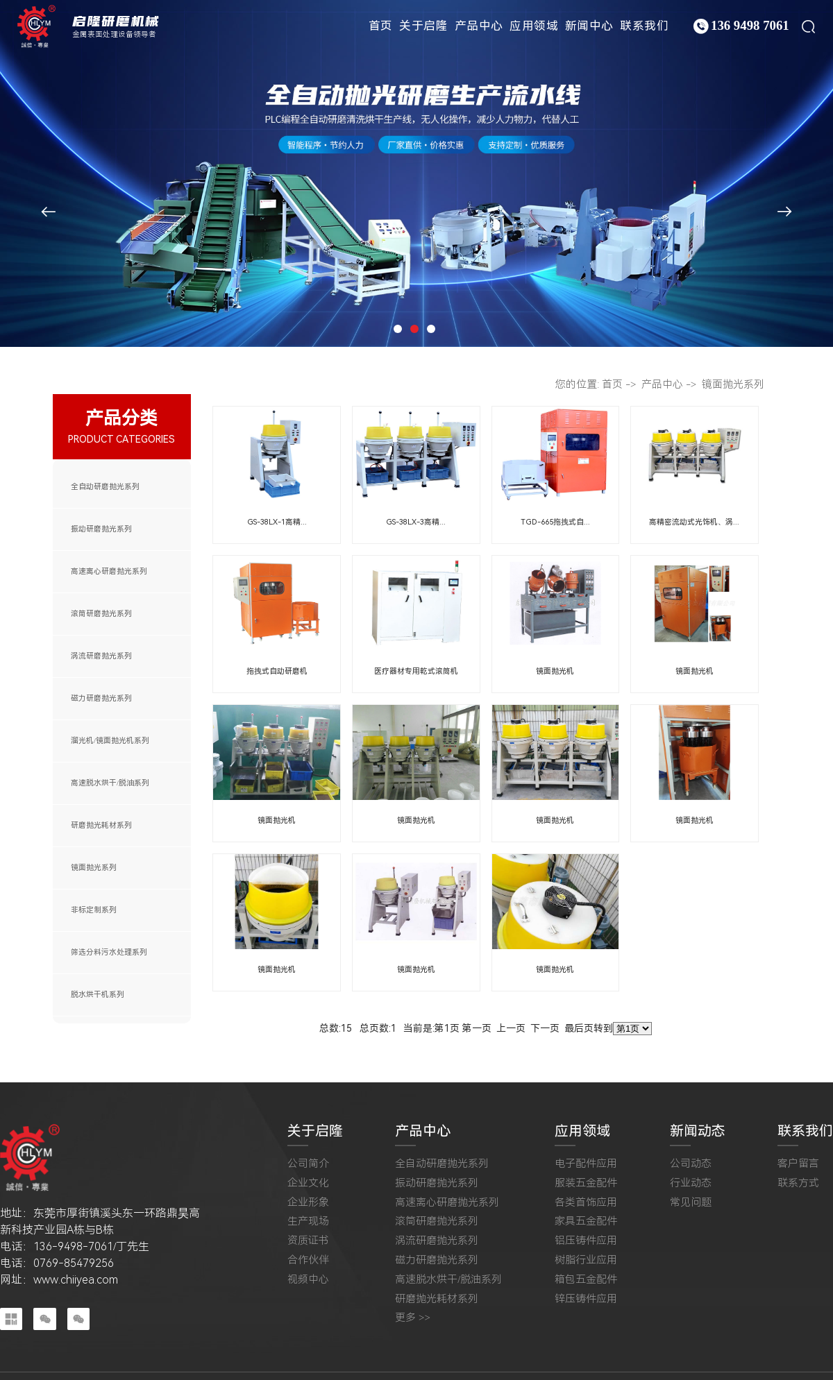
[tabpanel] (416, 173)
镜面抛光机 (555, 671)
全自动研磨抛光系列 (105, 486)
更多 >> (412, 1318)
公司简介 (308, 1164)
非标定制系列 (94, 909)
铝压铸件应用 (586, 1241)
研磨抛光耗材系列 (101, 825)
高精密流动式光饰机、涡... (694, 522)
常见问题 (691, 1203)
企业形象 (308, 1203)
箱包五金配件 (586, 1280)
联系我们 (644, 26)
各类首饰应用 (586, 1203)
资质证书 (308, 1241)
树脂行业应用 (586, 1260)
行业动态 (691, 1183)
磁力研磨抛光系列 (101, 698)
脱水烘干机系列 (97, 994)
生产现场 (308, 1221)
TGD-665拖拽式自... (555, 522)
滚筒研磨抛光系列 (101, 613)
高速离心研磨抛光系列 (109, 571)
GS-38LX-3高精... (415, 522)
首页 (381, 26)
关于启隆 (423, 26)
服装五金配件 (586, 1183)
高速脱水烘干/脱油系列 (110, 782)
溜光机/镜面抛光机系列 (110, 740)
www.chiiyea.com (75, 1279)
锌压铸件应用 (586, 1299)
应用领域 (534, 26)
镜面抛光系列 (94, 867)
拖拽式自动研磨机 (277, 671)
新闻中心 (589, 26)
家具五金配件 (586, 1221)
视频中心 (308, 1280)
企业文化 (308, 1183)
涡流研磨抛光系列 (101, 656)
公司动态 (691, 1164)
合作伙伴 (308, 1260)
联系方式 (798, 1183)
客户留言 (798, 1164)
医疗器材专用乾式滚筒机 (416, 671)
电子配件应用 (586, 1164)
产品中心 (479, 26)
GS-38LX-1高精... (277, 522)
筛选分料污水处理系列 (109, 952)
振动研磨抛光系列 (101, 529)
